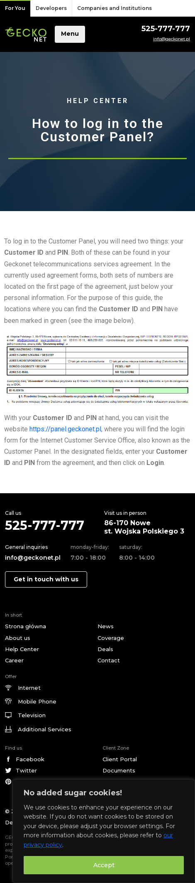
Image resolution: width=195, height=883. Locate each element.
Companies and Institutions (114, 8)
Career (14, 660)
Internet (29, 687)
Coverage (111, 638)
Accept (104, 865)
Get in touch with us (46, 579)
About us (17, 638)
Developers (51, 8)
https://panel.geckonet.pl (65, 429)
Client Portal (119, 759)
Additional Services (44, 729)
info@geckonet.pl (171, 39)
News (106, 626)
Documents (118, 770)
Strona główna (25, 626)
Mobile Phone (37, 701)
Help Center (22, 649)
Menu (70, 33)
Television (32, 715)
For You (15, 8)
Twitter (26, 770)
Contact (109, 660)
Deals (105, 649)
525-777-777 (165, 28)
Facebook (30, 759)
